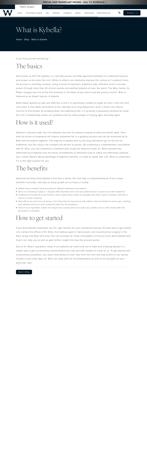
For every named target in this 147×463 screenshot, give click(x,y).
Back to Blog (24, 272)
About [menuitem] (20, 13)
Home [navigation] (19, 39)
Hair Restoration (55, 6)
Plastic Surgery (27, 6)
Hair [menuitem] (47, 13)
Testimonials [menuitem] (89, 13)
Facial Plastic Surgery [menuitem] (34, 13)
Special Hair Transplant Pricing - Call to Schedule (73, 2)
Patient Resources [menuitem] (104, 13)
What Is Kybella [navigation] (39, 39)
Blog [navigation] (26, 39)
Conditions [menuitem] (67, 13)
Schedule (130, 13)
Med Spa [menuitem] (56, 13)
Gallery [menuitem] (78, 13)
